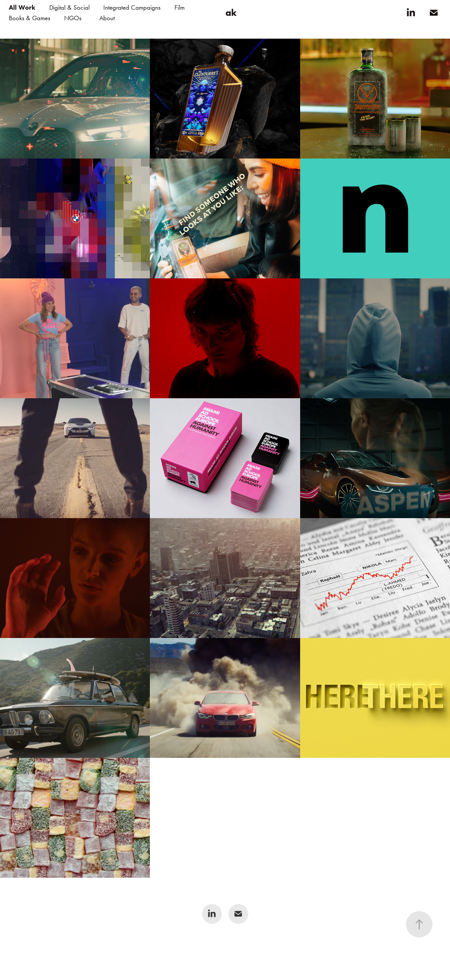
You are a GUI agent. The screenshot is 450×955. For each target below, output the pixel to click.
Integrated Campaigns (131, 7)
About (107, 18)
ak (230, 12)
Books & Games (29, 18)
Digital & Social (69, 7)
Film (179, 7)
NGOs (72, 18)
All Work (22, 7)
